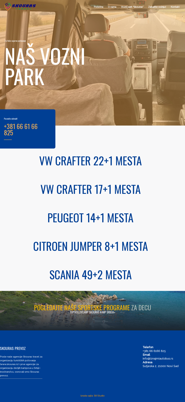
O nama (112, 7)
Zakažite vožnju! (157, 7)
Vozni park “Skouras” (132, 7)
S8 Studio (99, 395)
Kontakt (175, 7)
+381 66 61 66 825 (21, 129)
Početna (98, 7)
